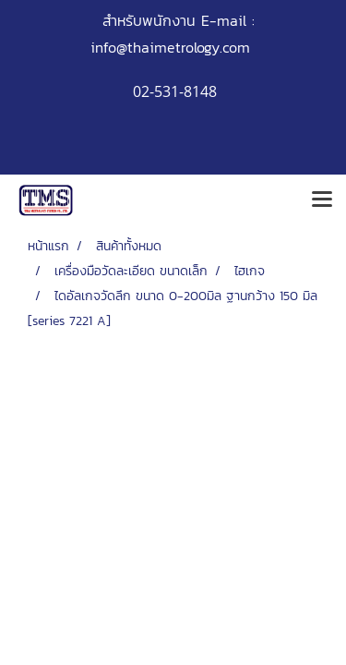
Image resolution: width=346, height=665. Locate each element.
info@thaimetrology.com (170, 47)
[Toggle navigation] (322, 200)
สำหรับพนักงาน (149, 20)
